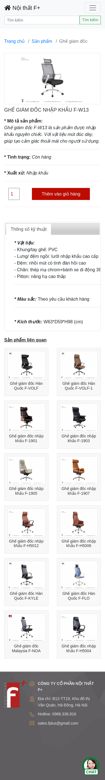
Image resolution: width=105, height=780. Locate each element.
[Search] (42, 20)
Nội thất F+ (22, 8)
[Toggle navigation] (93, 7)
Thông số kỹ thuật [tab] (28, 229)
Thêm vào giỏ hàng (61, 194)
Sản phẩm (42, 41)
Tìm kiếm (90, 20)
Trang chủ (14, 41)
